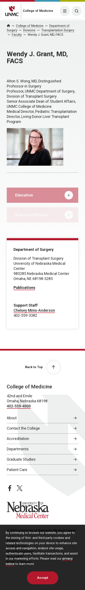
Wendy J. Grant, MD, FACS (45, 35)
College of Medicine (38, 11)
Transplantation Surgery (57, 30)
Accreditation (18, 438)
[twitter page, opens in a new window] (20, 488)
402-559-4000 (19, 406)
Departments (18, 449)
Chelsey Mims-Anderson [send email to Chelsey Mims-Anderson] (34, 310)
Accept (42, 578)
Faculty (17, 35)
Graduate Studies (21, 459)
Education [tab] (44, 197)
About (12, 418)
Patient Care (17, 469)
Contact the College (23, 428)
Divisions (29, 30)
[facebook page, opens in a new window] (10, 488)
